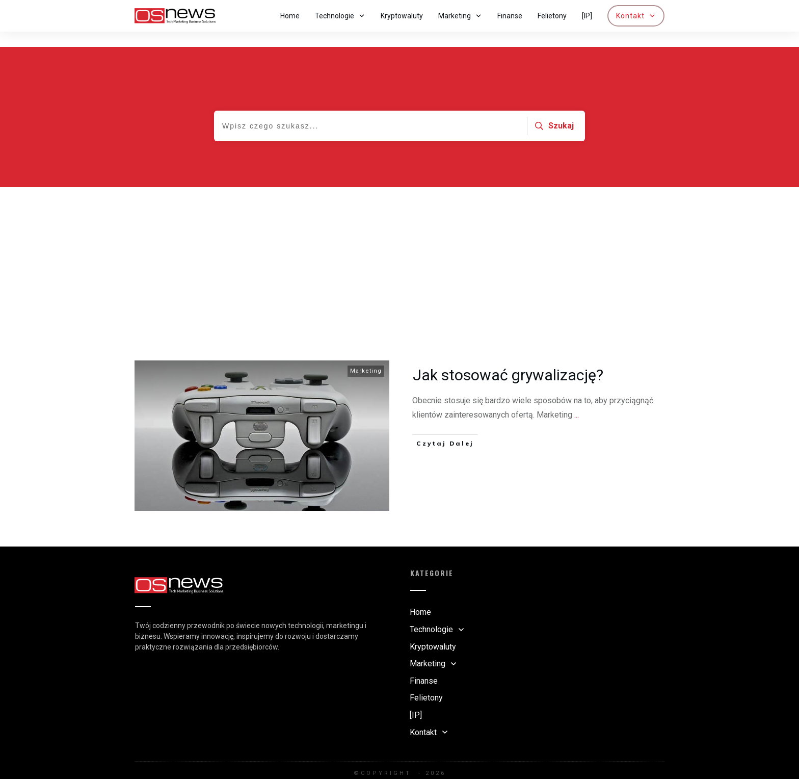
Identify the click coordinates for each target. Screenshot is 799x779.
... (576, 399)
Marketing (366, 355)
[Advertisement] (399, 248)
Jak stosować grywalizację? (508, 360)
